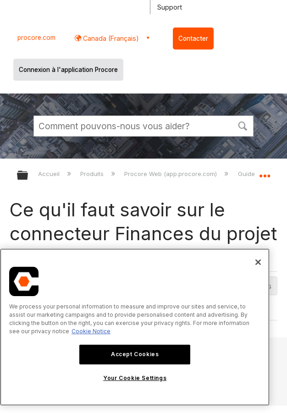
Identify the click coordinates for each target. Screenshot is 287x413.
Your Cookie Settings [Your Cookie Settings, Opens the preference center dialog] (134, 377)
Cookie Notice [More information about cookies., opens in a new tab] (91, 331)
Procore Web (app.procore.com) (171, 173)
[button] (243, 125)
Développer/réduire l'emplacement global (264, 172)
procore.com (36, 37)
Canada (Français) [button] (110, 38)
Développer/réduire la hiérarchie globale (28, 175)
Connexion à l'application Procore (68, 69)
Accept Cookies (135, 354)
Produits (92, 173)
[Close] (258, 262)
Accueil (49, 173)
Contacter (193, 38)
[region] (135, 327)
